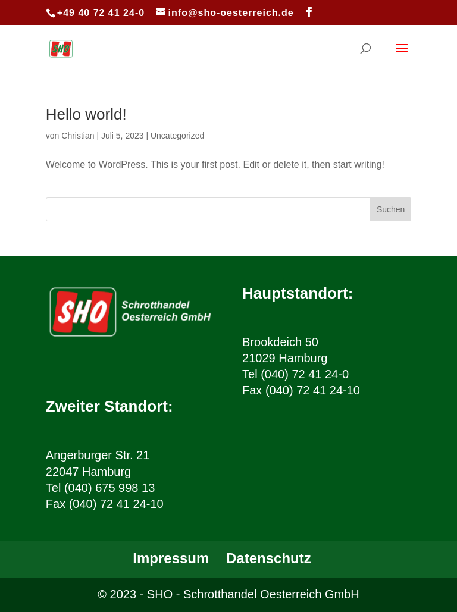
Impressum (171, 558)
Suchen (391, 209)
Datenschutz (268, 558)
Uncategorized (177, 135)
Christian (77, 135)
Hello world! (86, 114)
